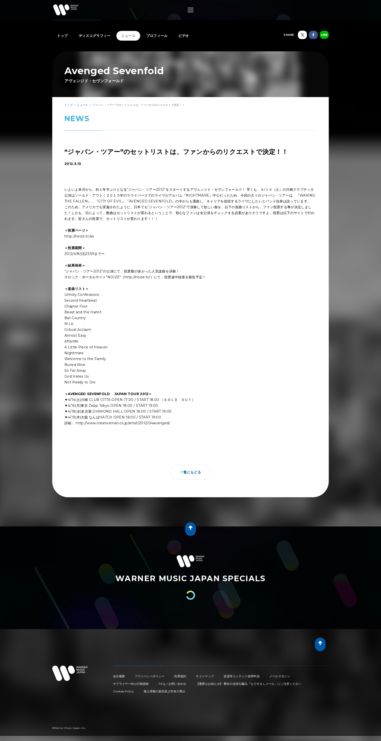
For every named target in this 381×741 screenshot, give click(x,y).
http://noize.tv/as (79, 236)
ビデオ (183, 36)
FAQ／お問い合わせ (172, 684)
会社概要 (119, 676)
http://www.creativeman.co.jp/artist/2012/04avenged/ (123, 423)
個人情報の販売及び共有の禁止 (164, 691)
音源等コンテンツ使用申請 (242, 676)
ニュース (128, 36)
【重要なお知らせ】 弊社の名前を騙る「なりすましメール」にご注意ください (249, 684)
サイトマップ (205, 676)
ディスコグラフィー (95, 36)
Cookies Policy (123, 691)
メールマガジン (279, 676)
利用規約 (180, 676)
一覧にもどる (190, 472)
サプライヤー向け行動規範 (131, 684)
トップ (62, 36)
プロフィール (156, 36)
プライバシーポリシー (150, 676)
